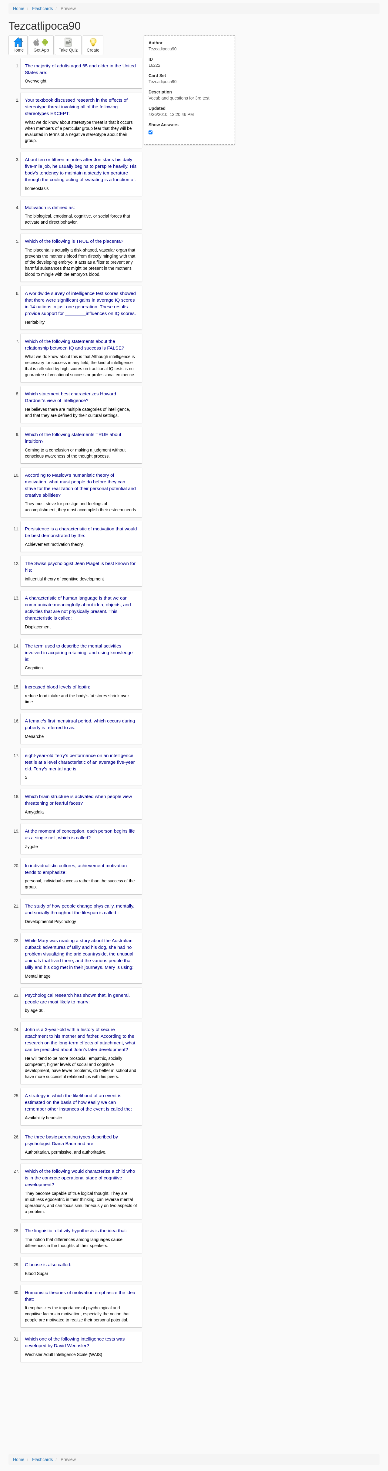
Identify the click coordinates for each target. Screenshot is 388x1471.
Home (18, 8)
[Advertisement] (193, 204)
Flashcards (42, 8)
